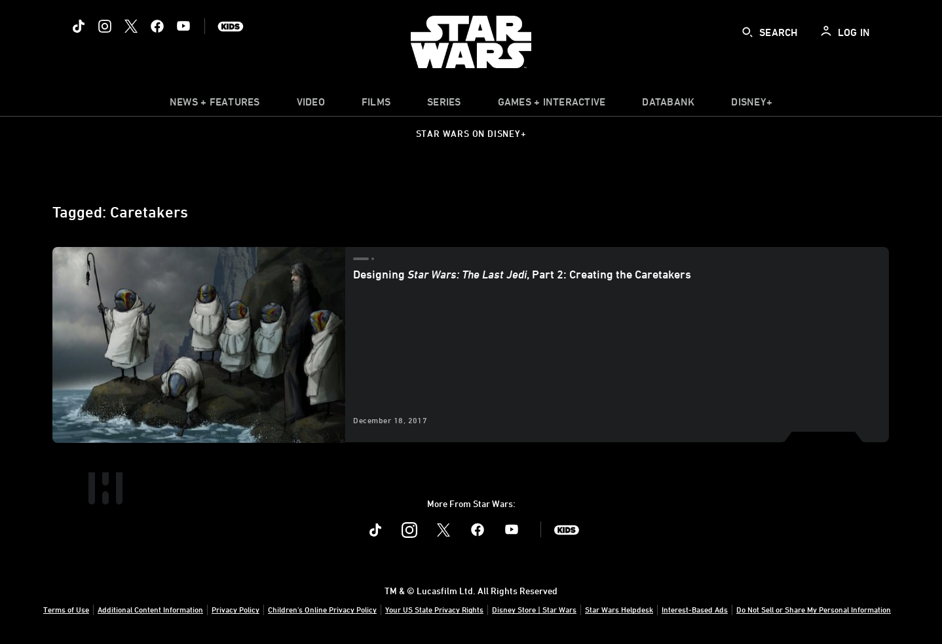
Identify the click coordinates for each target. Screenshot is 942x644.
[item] (214, 104)
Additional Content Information (150, 609)
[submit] (747, 32)
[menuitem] (310, 104)
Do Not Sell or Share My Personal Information (813, 609)
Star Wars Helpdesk (619, 609)
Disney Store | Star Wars (534, 609)
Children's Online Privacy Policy (322, 609)
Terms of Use (66, 609)
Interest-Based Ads (695, 609)
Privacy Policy (235, 609)
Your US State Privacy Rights (434, 609)
